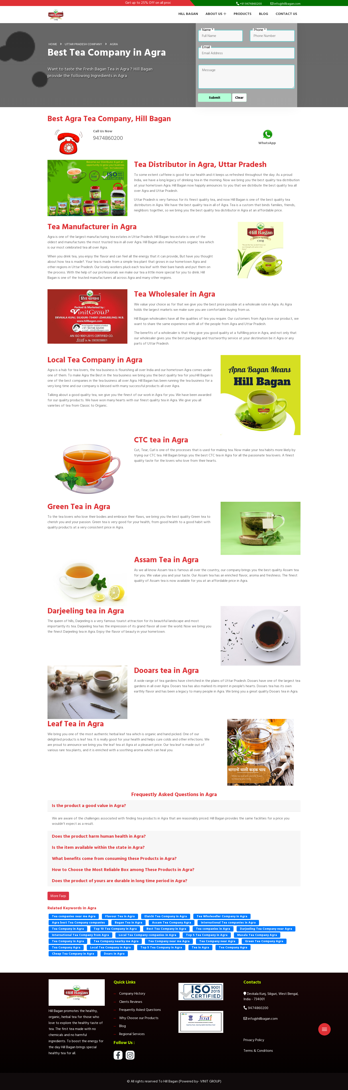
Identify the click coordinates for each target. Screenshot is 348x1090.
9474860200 (108, 138)
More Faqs (58, 896)
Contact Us (286, 14)
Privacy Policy (253, 1040)
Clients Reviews (130, 1002)
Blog (263, 14)
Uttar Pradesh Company (83, 44)
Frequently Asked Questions (140, 1010)
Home (53, 44)
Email (206, 47)
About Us (216, 14)
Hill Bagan (188, 14)
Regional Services (132, 1034)
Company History (132, 993)
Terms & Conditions (258, 1051)
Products (242, 14)
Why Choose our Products (138, 1018)
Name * (207, 30)
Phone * (260, 30)
